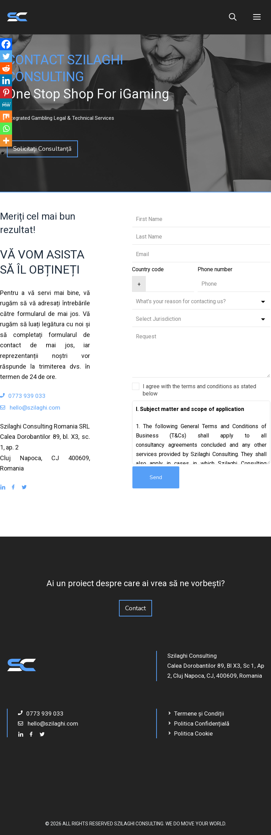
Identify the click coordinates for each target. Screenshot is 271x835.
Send (156, 477)
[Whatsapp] (6, 129)
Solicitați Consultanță (42, 149)
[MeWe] (6, 104)
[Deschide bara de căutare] (233, 17)
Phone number (215, 269)
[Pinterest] (6, 92)
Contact (135, 608)
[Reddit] (6, 68)
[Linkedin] (6, 80)
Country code (148, 269)
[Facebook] (6, 44)
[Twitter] (6, 56)
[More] (6, 141)
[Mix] (6, 116)
